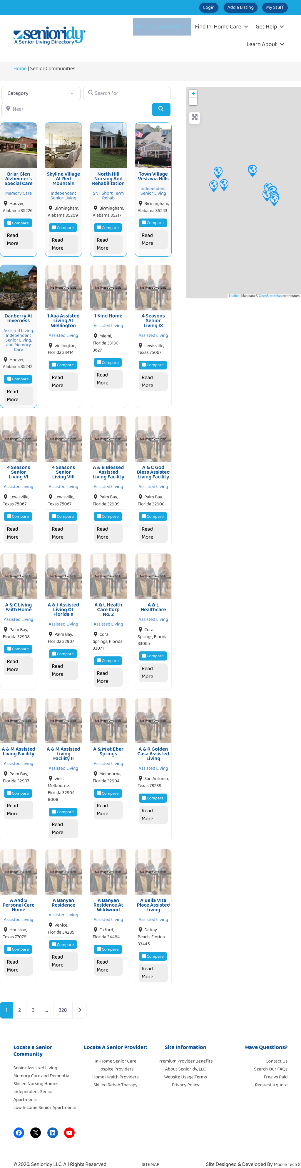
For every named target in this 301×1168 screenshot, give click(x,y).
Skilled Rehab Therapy (115, 1076)
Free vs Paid (275, 1068)
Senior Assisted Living (35, 1059)
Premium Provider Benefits (185, 1052)
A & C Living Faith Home (18, 601)
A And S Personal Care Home (18, 897)
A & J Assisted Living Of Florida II (63, 604)
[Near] (75, 109)
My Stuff (270, 8)
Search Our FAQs (270, 1060)
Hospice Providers (115, 1060)
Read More (13, 238)
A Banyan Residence (63, 894)
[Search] (161, 109)
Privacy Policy (185, 1076)
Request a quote (271, 1076)
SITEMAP (151, 1156)
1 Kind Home (108, 313)
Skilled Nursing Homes (36, 1075)
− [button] (193, 101)
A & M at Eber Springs (108, 744)
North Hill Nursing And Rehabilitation (108, 177)
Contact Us (277, 1052)
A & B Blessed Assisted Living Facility (108, 468)
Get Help (270, 27)
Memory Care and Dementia (41, 1067)
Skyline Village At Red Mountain (63, 177)
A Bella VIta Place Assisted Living (153, 897)
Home (20, 69)
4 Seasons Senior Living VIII (63, 468)
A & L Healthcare (153, 601)
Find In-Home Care (222, 27)
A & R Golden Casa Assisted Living (153, 747)
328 (63, 1002)
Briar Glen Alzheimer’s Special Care (18, 177)
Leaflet (234, 296)
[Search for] (126, 93)
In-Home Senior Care (115, 1052)
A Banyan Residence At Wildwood (108, 897)
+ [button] (193, 93)
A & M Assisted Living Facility (18, 744)
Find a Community (162, 27)
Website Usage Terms (185, 1068)
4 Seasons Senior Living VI (18, 468)
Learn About (266, 44)
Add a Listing (227, 8)
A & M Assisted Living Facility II (63, 747)
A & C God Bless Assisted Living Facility (153, 468)
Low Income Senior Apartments (45, 1099)
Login (187, 8)
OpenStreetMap (270, 296)
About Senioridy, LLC (185, 1060)
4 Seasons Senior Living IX (153, 318)
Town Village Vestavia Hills (153, 175)
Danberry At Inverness (18, 315)
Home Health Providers (115, 1068)
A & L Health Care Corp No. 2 (108, 604)
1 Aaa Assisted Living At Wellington (63, 318)
